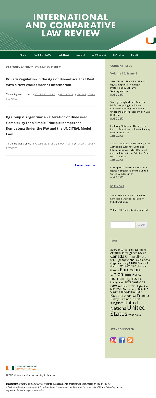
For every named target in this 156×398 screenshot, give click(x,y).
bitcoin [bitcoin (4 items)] (142, 253)
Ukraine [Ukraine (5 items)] (124, 299)
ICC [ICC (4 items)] (140, 279)
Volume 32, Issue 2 (123, 73)
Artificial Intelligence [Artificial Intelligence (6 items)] (123, 253)
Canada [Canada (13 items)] (117, 256)
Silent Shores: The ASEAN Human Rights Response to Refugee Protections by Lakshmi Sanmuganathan (128, 86)
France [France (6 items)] (136, 274)
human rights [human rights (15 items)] (123, 278)
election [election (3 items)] (141, 266)
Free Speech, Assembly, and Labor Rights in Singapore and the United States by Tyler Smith (129, 170)
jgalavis (81, 94)
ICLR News (63, 54)
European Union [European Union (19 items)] (125, 272)
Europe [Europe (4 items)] (114, 270)
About (23, 54)
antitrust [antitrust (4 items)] (133, 249)
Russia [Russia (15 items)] (116, 295)
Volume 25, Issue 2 (45, 94)
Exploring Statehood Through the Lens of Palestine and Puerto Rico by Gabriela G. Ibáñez (130, 129)
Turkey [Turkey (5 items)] (114, 299)
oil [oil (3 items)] (122, 291)
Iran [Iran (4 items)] (120, 286)
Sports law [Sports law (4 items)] (130, 296)
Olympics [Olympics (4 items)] (129, 291)
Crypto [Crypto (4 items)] (146, 260)
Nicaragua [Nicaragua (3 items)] (132, 289)
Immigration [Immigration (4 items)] (117, 282)
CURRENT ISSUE (121, 66)
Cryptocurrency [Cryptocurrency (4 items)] (119, 263)
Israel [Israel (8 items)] (132, 286)
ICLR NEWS (117, 186)
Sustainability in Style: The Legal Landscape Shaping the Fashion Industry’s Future (127, 198)
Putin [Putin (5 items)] (139, 291)
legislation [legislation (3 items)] (142, 286)
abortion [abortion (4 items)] (115, 249)
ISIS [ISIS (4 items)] (125, 286)
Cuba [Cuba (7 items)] (133, 263)
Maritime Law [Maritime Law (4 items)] (118, 289)
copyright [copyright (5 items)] (128, 260)
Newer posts (85, 165)
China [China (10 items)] (130, 256)
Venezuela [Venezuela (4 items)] (134, 315)
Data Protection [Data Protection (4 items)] (127, 266)
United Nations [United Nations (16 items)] (124, 305)
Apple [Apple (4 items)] (142, 249)
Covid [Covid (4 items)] (137, 260)
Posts (134, 54)
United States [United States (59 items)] (128, 310)
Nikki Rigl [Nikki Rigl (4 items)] (143, 289)
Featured (118, 54)
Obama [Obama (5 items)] (115, 291)
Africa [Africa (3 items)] (124, 249)
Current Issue (42, 54)
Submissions (99, 54)
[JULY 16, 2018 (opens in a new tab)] (66, 143)
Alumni (80, 54)
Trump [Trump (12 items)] (142, 295)
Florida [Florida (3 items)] (127, 274)
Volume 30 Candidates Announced (129, 209)
